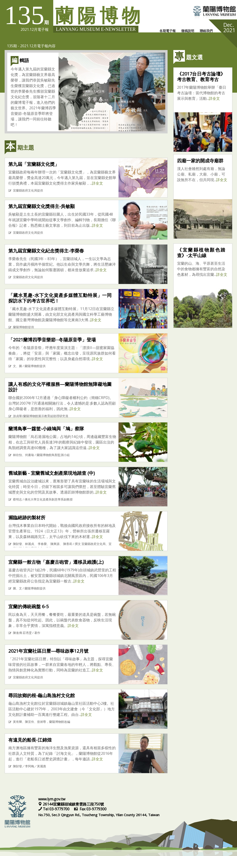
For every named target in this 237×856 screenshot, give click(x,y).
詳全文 (97, 183)
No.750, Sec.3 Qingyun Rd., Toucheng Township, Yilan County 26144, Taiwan (98, 814)
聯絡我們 (206, 30)
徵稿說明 (187, 30)
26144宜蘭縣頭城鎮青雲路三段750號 (71, 804)
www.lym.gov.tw (51, 799)
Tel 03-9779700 (54, 809)
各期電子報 (167, 30)
